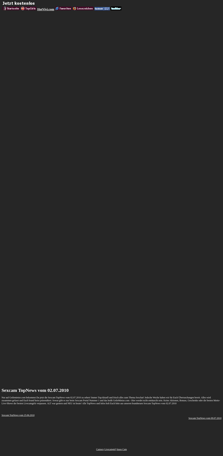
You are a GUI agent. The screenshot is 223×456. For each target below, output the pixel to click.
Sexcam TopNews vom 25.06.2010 (18, 415)
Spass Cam (122, 449)
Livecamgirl (110, 449)
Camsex (100, 449)
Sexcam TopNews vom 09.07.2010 (204, 418)
